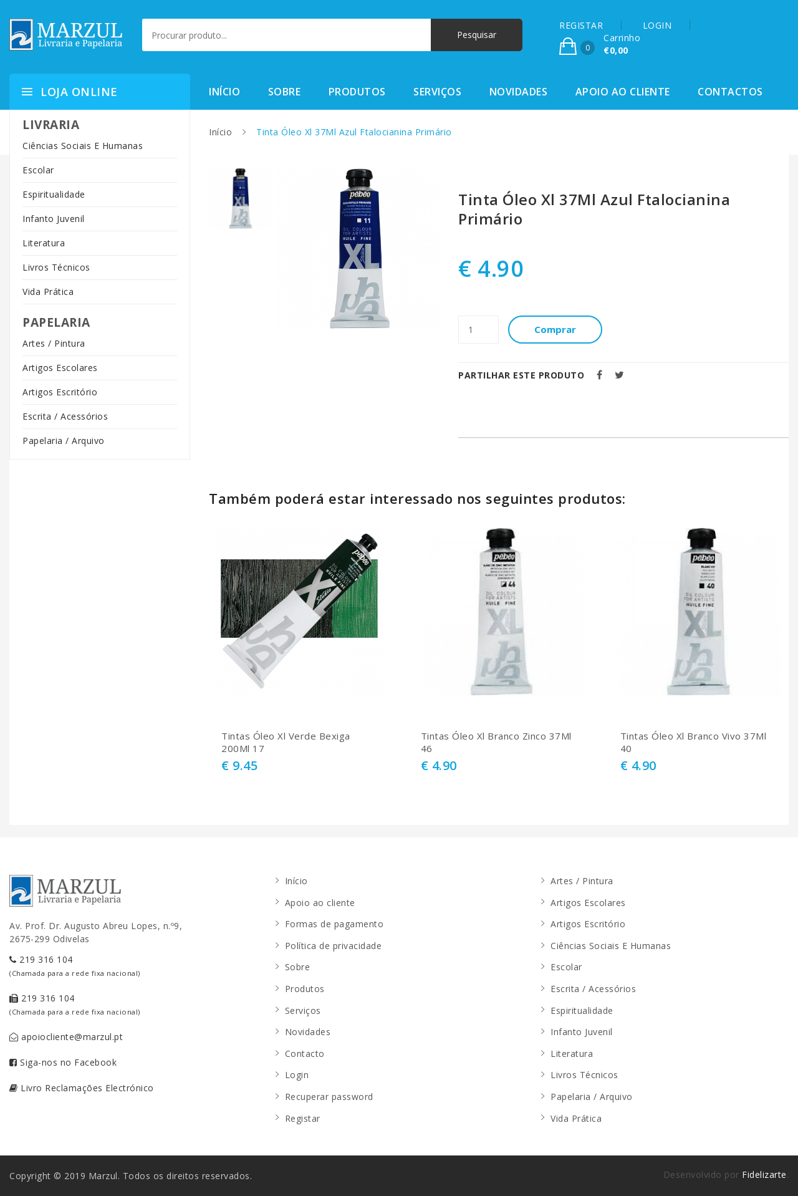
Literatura (43, 243)
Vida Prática (48, 291)
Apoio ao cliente (622, 92)
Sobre (284, 92)
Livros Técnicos (56, 267)
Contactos (730, 92)
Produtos (357, 92)
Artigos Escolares (60, 368)
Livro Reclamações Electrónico (81, 1088)
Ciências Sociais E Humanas (82, 146)
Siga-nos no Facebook (63, 1062)
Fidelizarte (764, 1174)
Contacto (305, 1053)
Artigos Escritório (59, 392)
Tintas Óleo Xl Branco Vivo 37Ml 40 (693, 742)
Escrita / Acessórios (65, 416)
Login (297, 1075)
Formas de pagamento (334, 924)
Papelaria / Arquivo (63, 440)
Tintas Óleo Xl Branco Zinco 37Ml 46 (496, 742)
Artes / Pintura (53, 343)
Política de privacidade (333, 946)
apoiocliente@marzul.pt (66, 1037)
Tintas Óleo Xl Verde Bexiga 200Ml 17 (285, 742)
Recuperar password (329, 1096)
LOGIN (657, 25)
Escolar (38, 170)
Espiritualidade (53, 194)
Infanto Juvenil (53, 218)
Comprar (555, 329)
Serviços (437, 92)
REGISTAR (581, 25)
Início (224, 92)
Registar (302, 1118)
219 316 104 (74, 965)
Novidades (518, 92)
